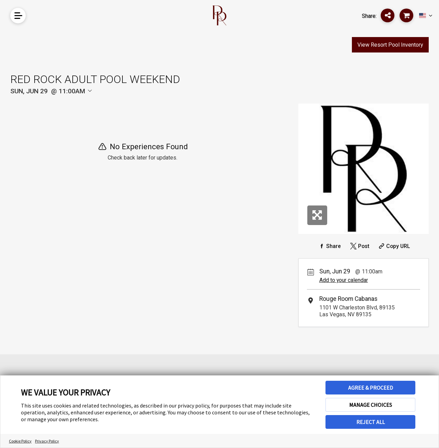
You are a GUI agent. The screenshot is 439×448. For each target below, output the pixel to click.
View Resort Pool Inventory (390, 45)
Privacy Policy (47, 441)
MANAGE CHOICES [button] (370, 404)
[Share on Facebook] (329, 246)
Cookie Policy (20, 441)
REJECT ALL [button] (370, 421)
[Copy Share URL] (394, 246)
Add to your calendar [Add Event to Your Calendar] (343, 280)
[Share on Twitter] (358, 246)
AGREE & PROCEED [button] (370, 387)
